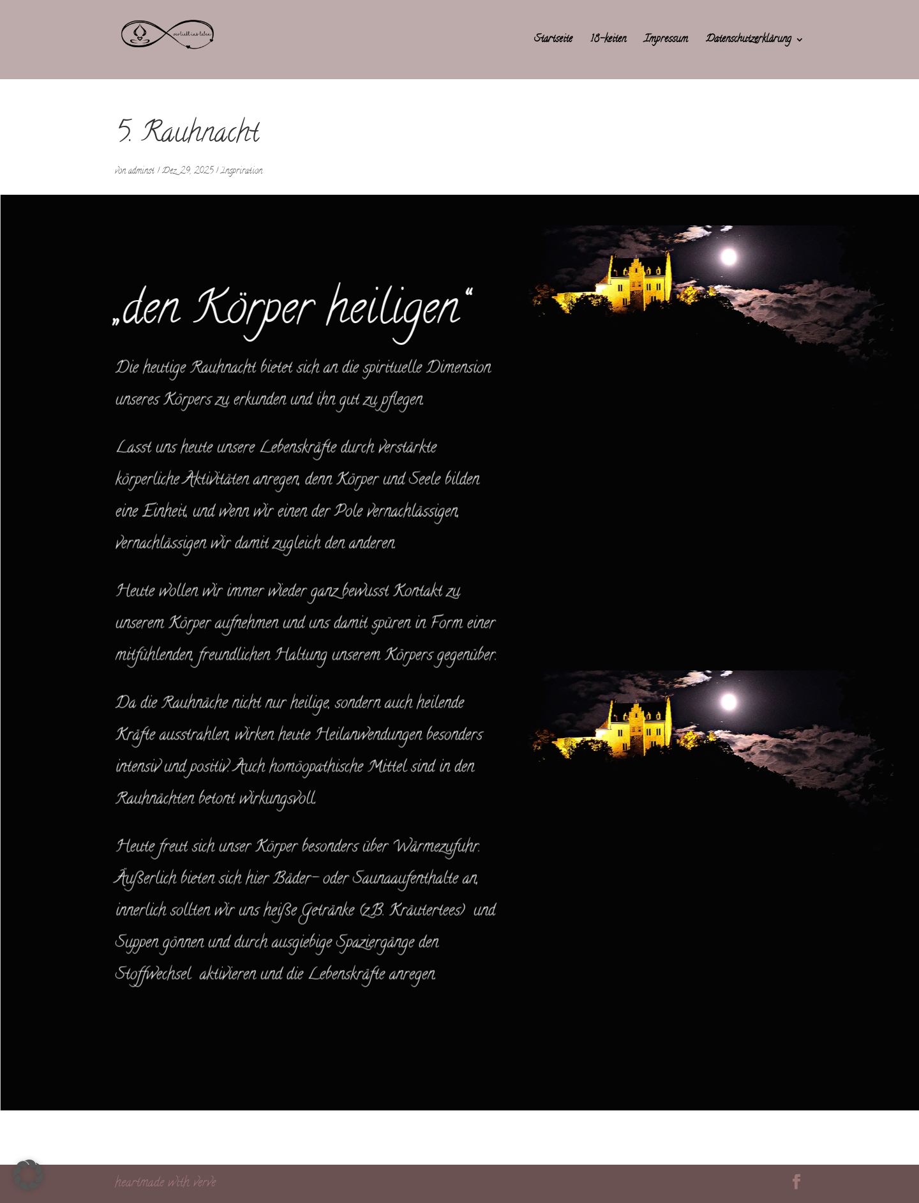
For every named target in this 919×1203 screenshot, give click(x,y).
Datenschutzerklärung (748, 41)
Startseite (553, 41)
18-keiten (608, 41)
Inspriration (241, 171)
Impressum (666, 41)
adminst (141, 171)
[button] (28, 1175)
